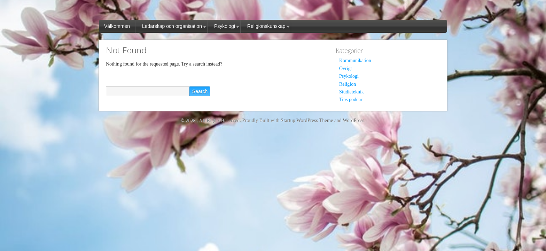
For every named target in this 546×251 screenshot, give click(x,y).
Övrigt (345, 68)
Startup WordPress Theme (307, 120)
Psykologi (224, 26)
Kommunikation (355, 60)
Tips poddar (350, 99)
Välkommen (117, 26)
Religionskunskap (266, 26)
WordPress (353, 120)
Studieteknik (351, 91)
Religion (347, 84)
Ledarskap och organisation (172, 26)
